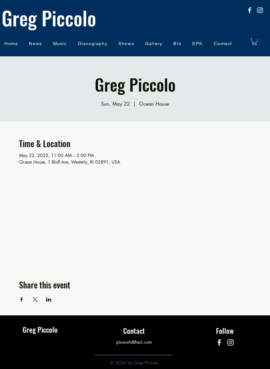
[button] (254, 41)
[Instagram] (260, 10)
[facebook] (249, 10)
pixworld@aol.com (134, 342)
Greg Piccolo (49, 17)
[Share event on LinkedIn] (48, 299)
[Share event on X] (35, 299)
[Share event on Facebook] (21, 299)
